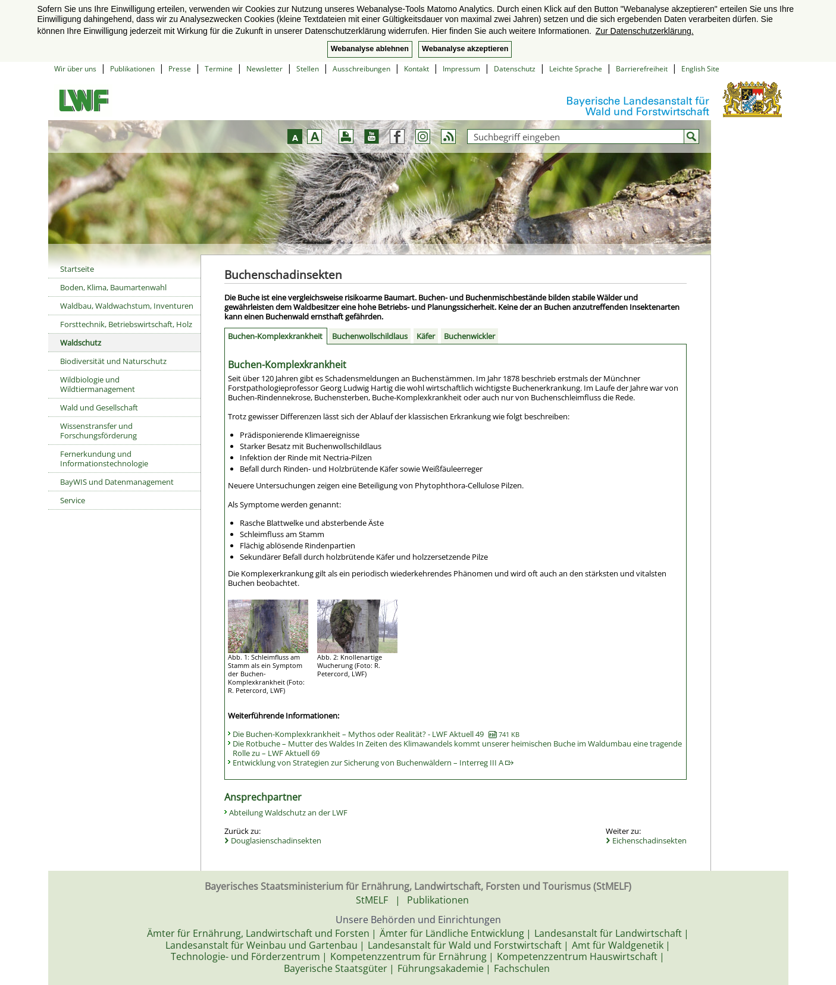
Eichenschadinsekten (649, 840)
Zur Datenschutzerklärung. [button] (645, 31)
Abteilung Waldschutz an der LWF (288, 812)
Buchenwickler (469, 336)
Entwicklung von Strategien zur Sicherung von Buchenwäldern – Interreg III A (373, 762)
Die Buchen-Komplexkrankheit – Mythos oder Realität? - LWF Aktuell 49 (376, 734)
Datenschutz (515, 69)
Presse (179, 69)
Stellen (307, 69)
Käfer (426, 336)
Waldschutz (80, 342)
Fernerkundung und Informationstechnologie (104, 458)
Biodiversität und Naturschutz (113, 361)
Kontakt (416, 69)
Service (72, 500)
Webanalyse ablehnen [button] (370, 49)
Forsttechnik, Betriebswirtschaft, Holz (126, 324)
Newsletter (264, 69)
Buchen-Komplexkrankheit (275, 336)
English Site (700, 69)
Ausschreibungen (361, 69)
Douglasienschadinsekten (276, 840)
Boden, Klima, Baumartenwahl (113, 287)
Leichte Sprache (575, 69)
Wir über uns (75, 69)
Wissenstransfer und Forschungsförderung (98, 431)
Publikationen (132, 69)
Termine (219, 69)
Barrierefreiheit (642, 69)
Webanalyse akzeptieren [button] (465, 49)
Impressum (461, 69)
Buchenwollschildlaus (370, 336)
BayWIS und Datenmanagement (117, 481)
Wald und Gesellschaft (99, 407)
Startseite (77, 268)
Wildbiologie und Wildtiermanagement (97, 384)
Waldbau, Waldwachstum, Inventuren (126, 305)
